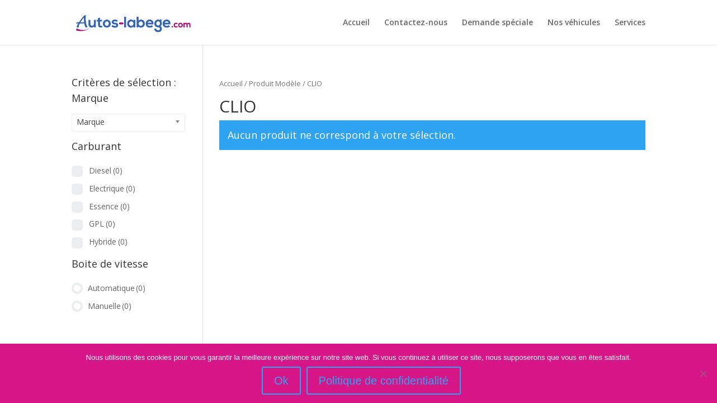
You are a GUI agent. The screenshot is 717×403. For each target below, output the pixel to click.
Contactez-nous (415, 22)
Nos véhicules (574, 22)
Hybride (108, 241)
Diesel (105, 170)
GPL (102, 223)
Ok (281, 380)
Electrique (112, 188)
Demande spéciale (497, 22)
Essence (109, 206)
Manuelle (109, 306)
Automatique (116, 288)
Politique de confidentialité (384, 380)
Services (630, 22)
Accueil (356, 22)
